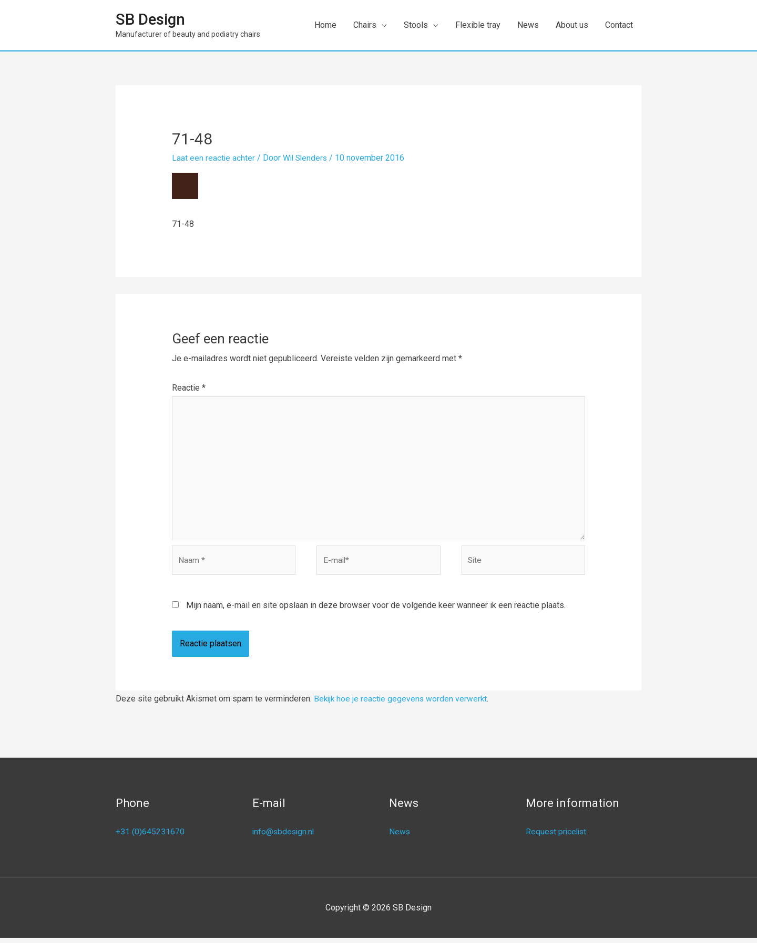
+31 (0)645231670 (150, 837)
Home (325, 25)
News (528, 25)
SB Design (151, 20)
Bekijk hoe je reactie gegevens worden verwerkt (402, 704)
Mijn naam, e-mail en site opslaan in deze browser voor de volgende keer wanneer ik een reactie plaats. (376, 610)
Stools (416, 25)
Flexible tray (477, 25)
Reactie (189, 388)
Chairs (364, 25)
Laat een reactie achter (213, 158)
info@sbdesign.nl (284, 837)
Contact (619, 25)
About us (572, 25)
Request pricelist (557, 837)
